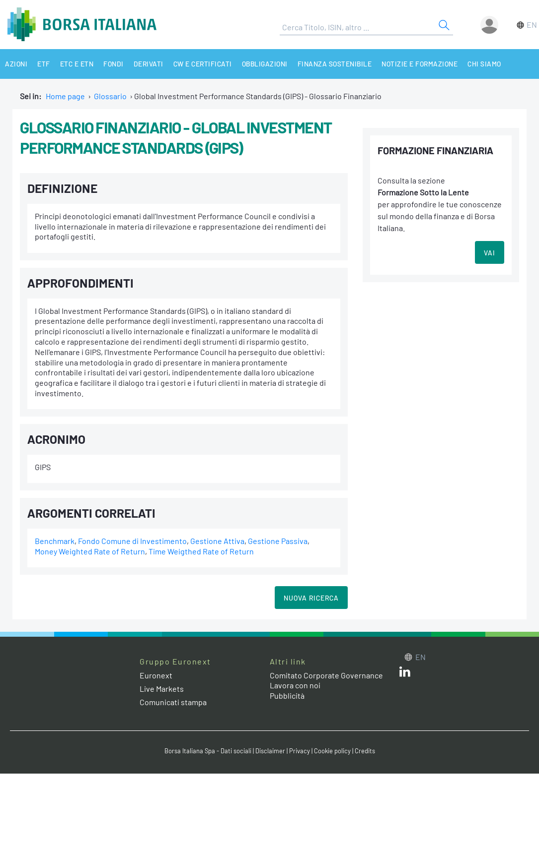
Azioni (16, 64)
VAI (489, 252)
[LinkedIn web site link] (404, 673)
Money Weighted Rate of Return (90, 551)
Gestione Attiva (217, 540)
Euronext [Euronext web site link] (156, 675)
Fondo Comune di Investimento (132, 540)
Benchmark (55, 540)
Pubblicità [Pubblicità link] (287, 695)
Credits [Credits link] (365, 751)
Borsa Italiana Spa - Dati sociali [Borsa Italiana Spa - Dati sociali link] (207, 751)
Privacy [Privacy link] (299, 751)
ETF (43, 64)
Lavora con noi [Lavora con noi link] (295, 685)
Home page (65, 96)
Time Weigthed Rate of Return (201, 551)
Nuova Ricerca (311, 598)
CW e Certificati (202, 64)
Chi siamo (484, 64)
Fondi (113, 64)
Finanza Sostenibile (335, 64)
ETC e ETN (77, 64)
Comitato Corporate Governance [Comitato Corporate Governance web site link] (326, 675)
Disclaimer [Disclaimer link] (270, 751)
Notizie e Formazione (420, 64)
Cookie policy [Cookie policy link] (332, 751)
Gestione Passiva (278, 540)
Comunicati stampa (173, 702)
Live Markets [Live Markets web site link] (162, 688)
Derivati (148, 64)
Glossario (110, 96)
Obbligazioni (265, 64)
